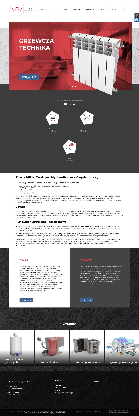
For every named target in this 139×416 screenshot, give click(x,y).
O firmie (43, 9)
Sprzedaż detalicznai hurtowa (52, 131)
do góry (95, 381)
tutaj (63, 413)
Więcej (27, 77)
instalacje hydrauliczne (80, 234)
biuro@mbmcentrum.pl (64, 393)
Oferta (54, 9)
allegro (113, 9)
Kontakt (102, 9)
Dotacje (64, 9)
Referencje (90, 9)
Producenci (77, 9)
